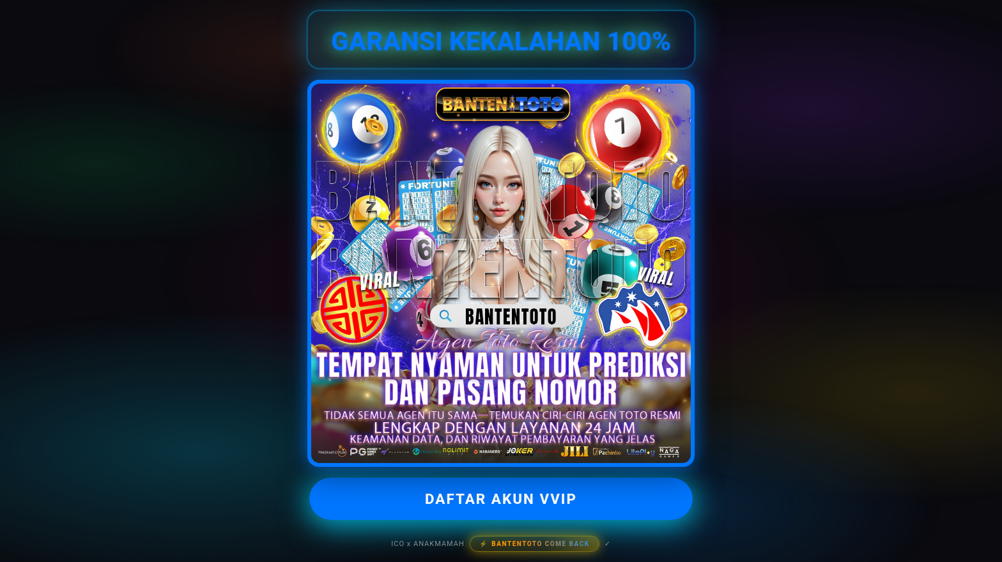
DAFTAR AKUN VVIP (501, 498)
